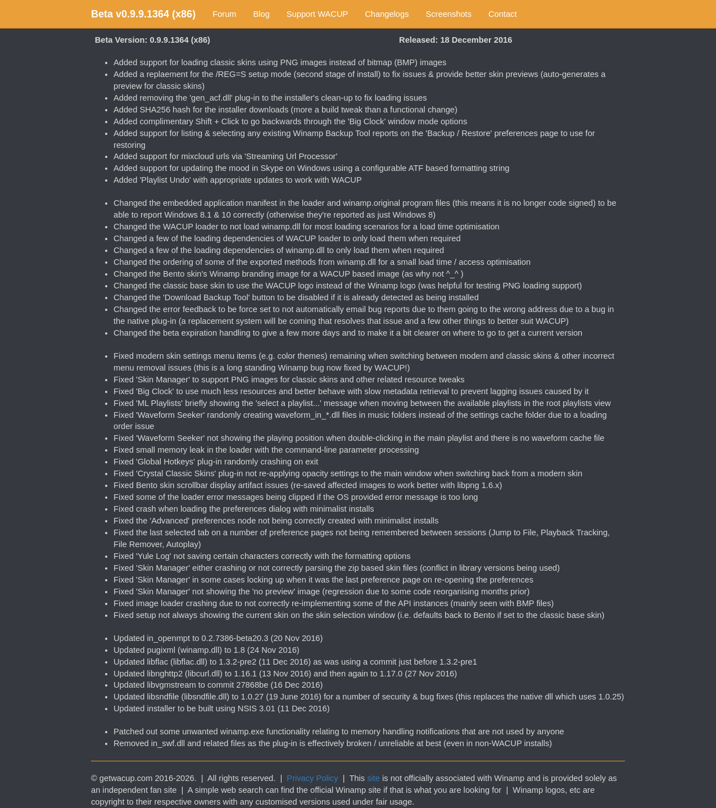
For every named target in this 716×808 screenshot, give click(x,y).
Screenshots (449, 14)
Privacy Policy (312, 778)
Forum (224, 14)
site (373, 778)
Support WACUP (317, 14)
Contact (502, 14)
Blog (261, 14)
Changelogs (387, 14)
